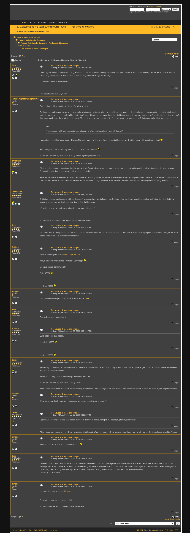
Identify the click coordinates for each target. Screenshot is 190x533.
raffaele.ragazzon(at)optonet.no (26, 99)
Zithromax (16, 161)
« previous (168, 54)
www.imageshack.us (71, 254)
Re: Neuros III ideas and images (65, 66)
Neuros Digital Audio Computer (32, 40)
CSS (176, 530)
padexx (154, 530)
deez (14, 225)
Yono (14, 65)
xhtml (172, 530)
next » (176, 54)
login (151, 6)
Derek (14, 360)
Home (24, 23)
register (158, 6)
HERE (68, 27)
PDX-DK (140, 530)
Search (42, 23)
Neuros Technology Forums (28, 37)
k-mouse (15, 291)
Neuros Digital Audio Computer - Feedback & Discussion (44, 43)
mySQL (160, 530)
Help (32, 23)
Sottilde (15, 247)
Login (51, 23)
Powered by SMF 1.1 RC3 (23, 530)
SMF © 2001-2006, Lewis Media (45, 530)
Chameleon (17, 192)
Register (62, 23)
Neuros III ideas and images (36, 49)
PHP (166, 530)
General (26, 46)
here (87, 298)
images (68, 491)
